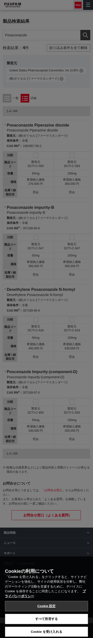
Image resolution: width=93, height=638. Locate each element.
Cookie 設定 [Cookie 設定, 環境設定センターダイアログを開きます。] (46, 622)
